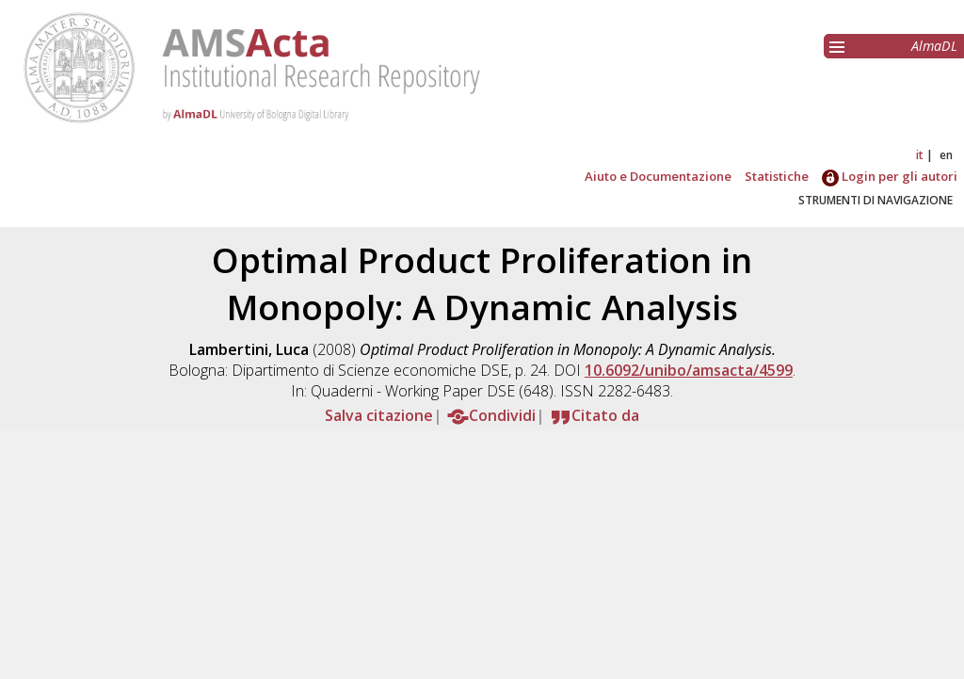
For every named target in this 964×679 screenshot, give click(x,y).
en (946, 155)
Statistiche (777, 176)
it (920, 155)
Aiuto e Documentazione (658, 176)
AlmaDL (934, 46)
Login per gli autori (889, 176)
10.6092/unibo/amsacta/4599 (689, 370)
